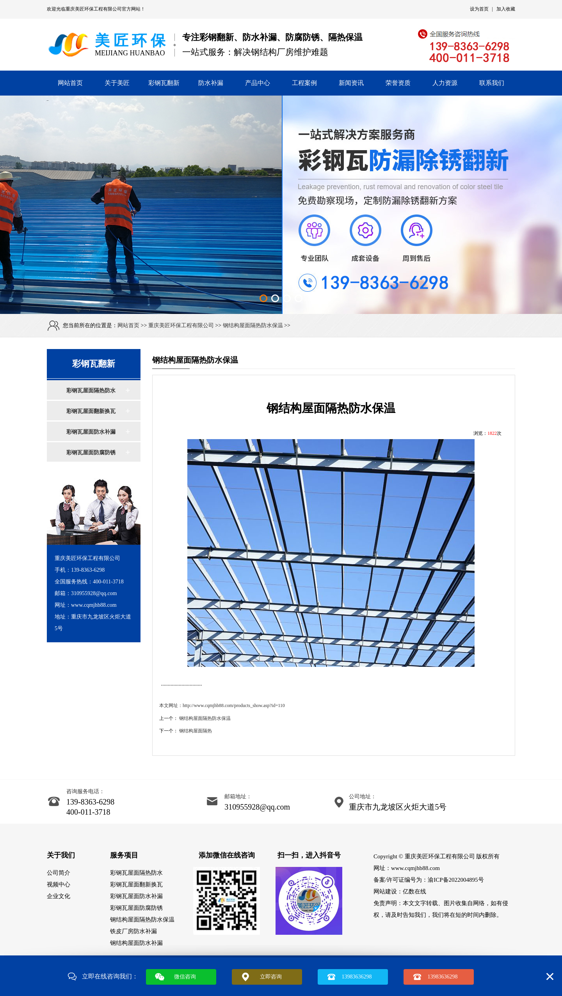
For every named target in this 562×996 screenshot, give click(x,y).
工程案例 (304, 83)
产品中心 (257, 83)
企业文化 (58, 896)
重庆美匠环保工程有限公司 (94, 9)
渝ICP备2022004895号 (456, 880)
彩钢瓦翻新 (164, 83)
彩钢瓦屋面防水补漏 (91, 432)
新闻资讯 (351, 83)
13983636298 (357, 977)
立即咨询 (271, 977)
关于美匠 (117, 83)
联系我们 (491, 83)
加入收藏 (505, 9)
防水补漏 (210, 83)
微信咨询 (185, 977)
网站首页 (70, 83)
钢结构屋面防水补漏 (136, 943)
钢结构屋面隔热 (195, 731)
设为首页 (479, 9)
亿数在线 (414, 891)
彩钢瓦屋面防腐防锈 (91, 452)
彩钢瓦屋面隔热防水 (91, 390)
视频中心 (58, 884)
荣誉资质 (398, 83)
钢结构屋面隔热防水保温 (253, 325)
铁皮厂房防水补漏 (133, 931)
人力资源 (444, 83)
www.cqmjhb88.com (415, 868)
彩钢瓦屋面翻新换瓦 (91, 411)
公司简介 (58, 873)
